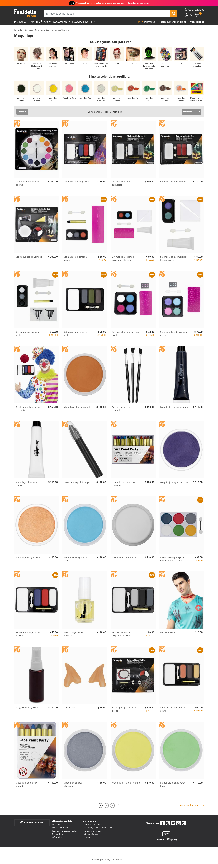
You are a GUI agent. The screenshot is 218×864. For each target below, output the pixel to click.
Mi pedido (56, 824)
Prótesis (85, 63)
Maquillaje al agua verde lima (172, 784)
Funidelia (18, 29)
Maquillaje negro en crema (174, 407)
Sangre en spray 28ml (27, 707)
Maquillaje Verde (149, 99)
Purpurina (133, 63)
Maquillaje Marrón (165, 99)
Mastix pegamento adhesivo (73, 634)
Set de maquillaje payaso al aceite (28, 634)
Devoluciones (58, 834)
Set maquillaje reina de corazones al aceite (124, 258)
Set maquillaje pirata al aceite (75, 258)
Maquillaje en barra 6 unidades (27, 784)
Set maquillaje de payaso (76, 181)
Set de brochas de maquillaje (121, 409)
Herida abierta (167, 632)
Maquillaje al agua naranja (77, 407)
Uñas (181, 63)
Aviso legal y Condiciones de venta (97, 827)
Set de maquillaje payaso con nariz (28, 409)
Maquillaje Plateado (101, 99)
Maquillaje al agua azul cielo (75, 559)
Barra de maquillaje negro (77, 482)
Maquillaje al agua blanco (125, 557)
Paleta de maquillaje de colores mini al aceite (172, 559)
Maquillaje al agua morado (174, 482)
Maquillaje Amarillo (53, 99)
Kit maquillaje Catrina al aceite (124, 709)
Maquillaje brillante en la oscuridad (149, 66)
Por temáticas (39, 21)
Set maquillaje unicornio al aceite (125, 333)
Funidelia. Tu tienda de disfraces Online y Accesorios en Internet (25, 13)
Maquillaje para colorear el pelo (196, 99)
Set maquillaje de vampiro (29, 256)
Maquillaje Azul (85, 98)
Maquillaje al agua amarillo (126, 782)
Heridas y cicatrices (53, 64)
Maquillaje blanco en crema (26, 484)
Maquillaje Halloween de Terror (37, 66)
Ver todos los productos (192, 805)
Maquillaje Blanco (37, 99)
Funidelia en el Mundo (92, 824)
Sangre (117, 63)
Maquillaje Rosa (69, 98)
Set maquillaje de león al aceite (172, 709)
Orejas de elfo (71, 707)
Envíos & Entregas (60, 827)
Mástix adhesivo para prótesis (101, 64)
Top (139, 21)
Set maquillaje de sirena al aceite (173, 333)
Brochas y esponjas (197, 64)
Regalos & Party (82, 21)
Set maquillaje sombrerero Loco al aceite (173, 258)
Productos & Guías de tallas (64, 830)
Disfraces (20, 21)
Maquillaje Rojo (133, 98)
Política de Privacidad (91, 830)
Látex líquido (69, 63)
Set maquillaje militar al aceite (76, 333)
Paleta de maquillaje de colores (28, 183)
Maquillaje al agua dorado (29, 557)
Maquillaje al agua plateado (73, 784)
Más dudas (57, 837)
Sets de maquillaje (165, 64)
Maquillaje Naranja (181, 99)
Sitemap (86, 837)
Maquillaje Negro (21, 99)
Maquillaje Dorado (117, 99)
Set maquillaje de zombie (173, 181)
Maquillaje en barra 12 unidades (123, 484)
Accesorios (60, 21)
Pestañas (21, 63)
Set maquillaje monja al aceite (28, 333)
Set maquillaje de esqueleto (121, 183)
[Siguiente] (118, 805)
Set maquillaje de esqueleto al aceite (121, 634)
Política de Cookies (90, 834)
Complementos (42, 29)
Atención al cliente (31, 822)
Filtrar (21, 111)
